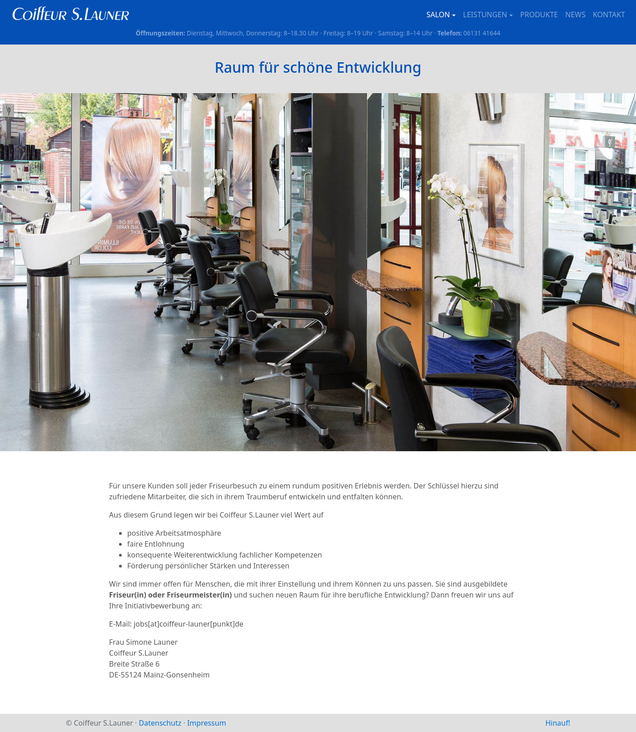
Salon (438, 15)
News (575, 15)
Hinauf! (557, 723)
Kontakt (609, 15)
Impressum (206, 723)
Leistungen (485, 15)
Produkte (539, 15)
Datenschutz (160, 723)
